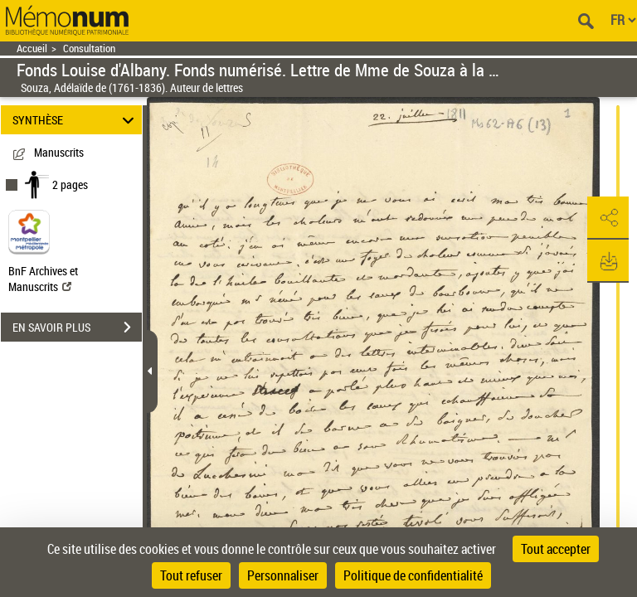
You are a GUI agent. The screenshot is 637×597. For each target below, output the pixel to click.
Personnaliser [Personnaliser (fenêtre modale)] (282, 575)
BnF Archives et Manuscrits (43, 278)
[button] (608, 218)
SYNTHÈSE (75, 119)
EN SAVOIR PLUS (77, 327)
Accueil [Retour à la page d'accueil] (32, 48)
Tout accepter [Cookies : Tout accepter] (556, 549)
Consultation (89, 48)
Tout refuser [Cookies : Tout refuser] (191, 575)
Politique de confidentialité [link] (413, 575)
